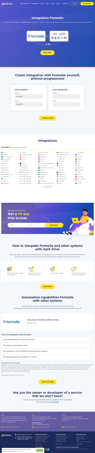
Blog (42, 3)
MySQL (60, 163)
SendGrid (61, 181)
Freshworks (25, 167)
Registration (87, 3)
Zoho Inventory (81, 178)
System (17, 93)
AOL (4, 152)
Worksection (80, 170)
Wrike (78, 172)
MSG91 (42, 170)
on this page (54, 402)
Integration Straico (61, 441)
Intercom (42, 159)
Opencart (61, 170)
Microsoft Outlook (64, 152)
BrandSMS (6, 176)
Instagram (43, 156)
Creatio (24, 159)
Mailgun (42, 176)
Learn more (20, 451)
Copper (24, 156)
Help (47, 3)
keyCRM (79, 183)
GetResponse (25, 170)
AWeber (5, 154)
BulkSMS (5, 181)
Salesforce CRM (63, 178)
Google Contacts (26, 183)
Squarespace (80, 152)
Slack (60, 183)
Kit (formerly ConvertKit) (47, 167)
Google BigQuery (26, 178)
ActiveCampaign (8, 156)
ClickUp (24, 152)
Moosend (61, 161)
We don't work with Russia (83, 441)
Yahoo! (79, 174)
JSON (41, 161)
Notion (60, 165)
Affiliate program (81, 439)
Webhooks (80, 167)
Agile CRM (6, 161)
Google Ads (25, 174)
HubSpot (42, 154)
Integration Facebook (41, 437)
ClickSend (6, 183)
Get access (54, 225)
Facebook (24, 165)
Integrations (35, 3)
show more (38, 444)
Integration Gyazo (61, 439)
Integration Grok (60, 440)
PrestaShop (62, 176)
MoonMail (61, 159)
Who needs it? (24, 3)
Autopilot (5, 167)
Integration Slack (40, 440)
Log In (75, 3)
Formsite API (20, 375)
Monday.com (62, 156)
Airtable (5, 163)
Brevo (4, 178)
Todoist (79, 159)
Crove (23, 161)
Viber (78, 165)
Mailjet (42, 178)
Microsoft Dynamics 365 (47, 183)
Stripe (78, 154)
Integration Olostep (61, 437)
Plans (58, 3)
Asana (5, 165)
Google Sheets (44, 152)
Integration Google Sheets (42, 436)
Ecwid (23, 163)
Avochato (6, 170)
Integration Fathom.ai (62, 436)
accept (40, 450)
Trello (78, 161)
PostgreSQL (62, 174)
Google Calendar (26, 181)
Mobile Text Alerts (64, 154)
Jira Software (43, 165)
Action (17, 101)
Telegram (79, 156)
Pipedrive (61, 172)
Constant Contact (27, 154)
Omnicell (61, 167)
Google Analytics (26, 176)
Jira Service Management (47, 163)
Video (52, 3)
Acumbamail (6, 159)
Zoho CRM (80, 176)
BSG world (6, 172)
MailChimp (43, 172)
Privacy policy (80, 437)
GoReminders (25, 172)
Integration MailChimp (41, 441)
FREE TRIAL (47, 52)
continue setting (47, 118)
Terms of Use (80, 436)
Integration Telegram (41, 439)
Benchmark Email (8, 174)
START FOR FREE (47, 382)
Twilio (78, 163)
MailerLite (42, 174)
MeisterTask (43, 181)
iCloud (79, 181)
